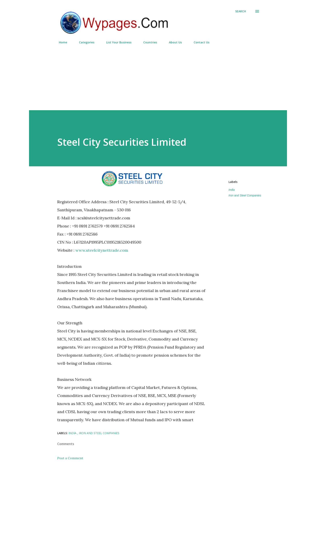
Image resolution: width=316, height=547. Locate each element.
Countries (148, 42)
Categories (84, 42)
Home (60, 42)
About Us (172, 42)
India (232, 189)
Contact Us (199, 42)
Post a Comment (70, 458)
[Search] (240, 11)
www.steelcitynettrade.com (101, 250)
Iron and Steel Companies (245, 195)
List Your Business (116, 42)
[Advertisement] (158, 75)
